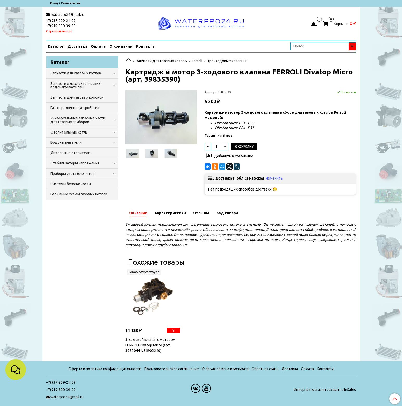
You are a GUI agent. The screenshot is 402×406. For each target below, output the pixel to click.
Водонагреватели (66, 142)
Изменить (274, 178)
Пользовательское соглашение (171, 369)
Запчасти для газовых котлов (161, 61)
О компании (120, 46)
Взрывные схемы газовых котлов (78, 194)
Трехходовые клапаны (226, 61)
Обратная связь (265, 369)
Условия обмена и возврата (225, 369)
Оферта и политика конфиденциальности (104, 369)
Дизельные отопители (70, 153)
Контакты (146, 46)
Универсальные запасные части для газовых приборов (77, 120)
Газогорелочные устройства (74, 108)
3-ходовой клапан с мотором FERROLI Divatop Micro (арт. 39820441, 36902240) (150, 345)
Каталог (56, 46)
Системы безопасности (70, 184)
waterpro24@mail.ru (67, 14)
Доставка (77, 46)
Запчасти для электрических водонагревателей (75, 85)
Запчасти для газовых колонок (76, 97)
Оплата (98, 46)
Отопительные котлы (69, 132)
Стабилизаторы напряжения (74, 163)
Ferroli (197, 61)
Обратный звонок (59, 31)
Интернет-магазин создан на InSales (325, 389)
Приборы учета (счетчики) (72, 174)
